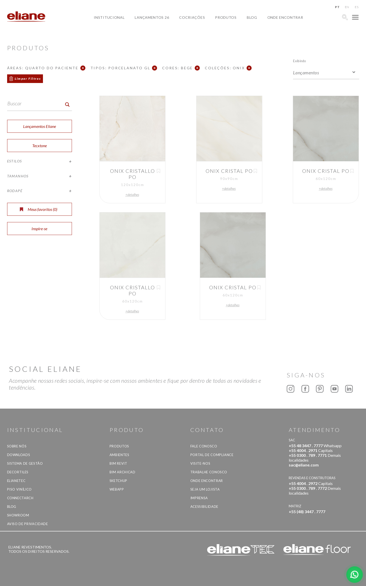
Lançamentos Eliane (39, 126)
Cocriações (192, 17)
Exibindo (299, 61)
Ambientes (119, 455)
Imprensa (199, 498)
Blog (252, 17)
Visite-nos (200, 463)
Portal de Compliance (212, 455)
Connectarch (20, 498)
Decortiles (18, 472)
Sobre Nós (17, 446)
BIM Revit (118, 463)
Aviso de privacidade (27, 524)
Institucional (109, 17)
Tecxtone (39, 145)
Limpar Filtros (28, 78)
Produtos (226, 17)
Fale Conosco (203, 446)
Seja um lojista (205, 489)
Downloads (18, 455)
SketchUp (118, 481)
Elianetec (16, 481)
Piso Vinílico (19, 489)
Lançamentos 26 (152, 17)
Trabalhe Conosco (208, 472)
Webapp (117, 489)
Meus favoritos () (38, 209)
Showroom (18, 515)
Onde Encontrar (285, 17)
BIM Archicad (122, 472)
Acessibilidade (204, 507)
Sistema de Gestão (25, 463)
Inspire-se (39, 228)
